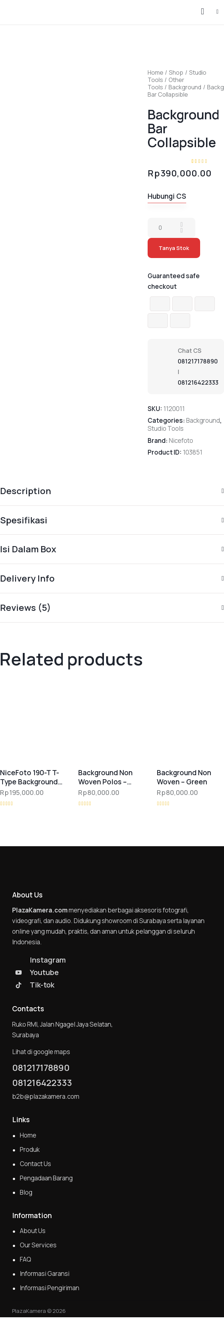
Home (155, 72)
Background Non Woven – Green (184, 777)
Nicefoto (181, 440)
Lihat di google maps (41, 1052)
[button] (217, 11)
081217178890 (198, 361)
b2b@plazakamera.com (45, 1096)
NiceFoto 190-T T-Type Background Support (29, 777)
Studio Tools (166, 428)
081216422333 (198, 382)
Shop (176, 72)
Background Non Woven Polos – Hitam (105, 777)
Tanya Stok (174, 248)
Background (185, 87)
